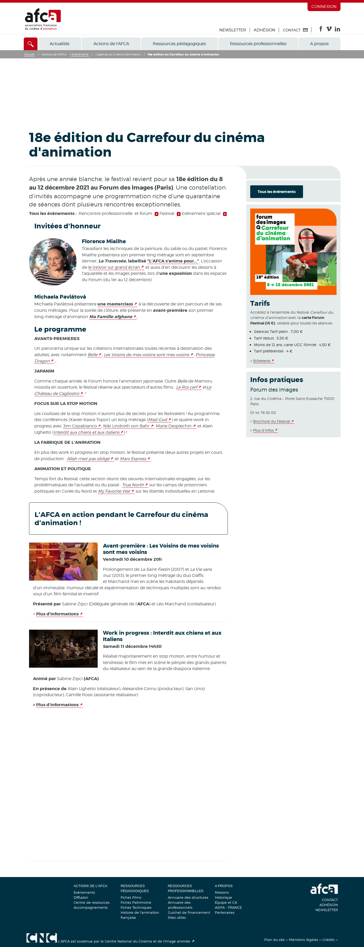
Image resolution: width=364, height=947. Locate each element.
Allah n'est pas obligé (88, 458)
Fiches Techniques (136, 907)
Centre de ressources (92, 902)
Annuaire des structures (188, 897)
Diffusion (81, 897)
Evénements (84, 892)
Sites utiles (177, 917)
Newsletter (232, 30)
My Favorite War (114, 491)
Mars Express (133, 458)
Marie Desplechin (174, 425)
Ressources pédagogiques (179, 43)
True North (133, 484)
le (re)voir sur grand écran (114, 267)
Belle (92, 354)
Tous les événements (277, 191)
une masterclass (115, 304)
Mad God (157, 419)
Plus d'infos (263, 430)
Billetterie (261, 361)
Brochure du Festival (271, 421)
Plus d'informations (57, 614)
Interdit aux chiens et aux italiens (86, 432)
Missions (222, 892)
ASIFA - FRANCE (228, 907)
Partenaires (224, 912)
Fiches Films (131, 897)
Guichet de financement (189, 912)
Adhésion (264, 30)
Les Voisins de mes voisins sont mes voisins (146, 354)
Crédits (328, 939)
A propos (319, 43)
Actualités (59, 43)
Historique (223, 897)
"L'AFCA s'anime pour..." (173, 261)
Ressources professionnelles (258, 43)
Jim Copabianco (80, 425)
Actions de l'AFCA (111, 43)
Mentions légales (303, 939)
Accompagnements (91, 907)
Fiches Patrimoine (136, 902)
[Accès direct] (31, 43)
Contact (330, 900)
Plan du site (274, 939)
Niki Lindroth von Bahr (126, 425)
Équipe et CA (226, 902)
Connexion (324, 6)
